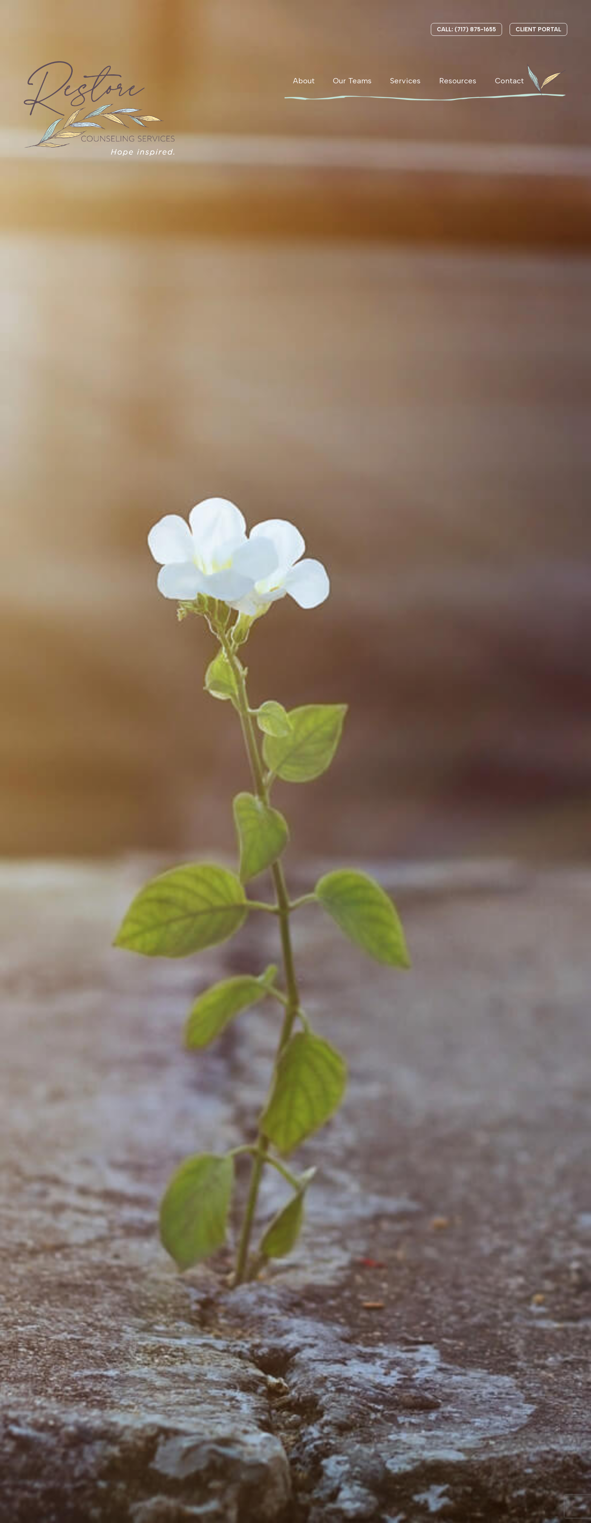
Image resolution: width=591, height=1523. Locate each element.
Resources (457, 80)
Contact (509, 80)
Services (405, 80)
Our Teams (352, 80)
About (304, 80)
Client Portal (538, 29)
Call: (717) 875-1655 (466, 29)
